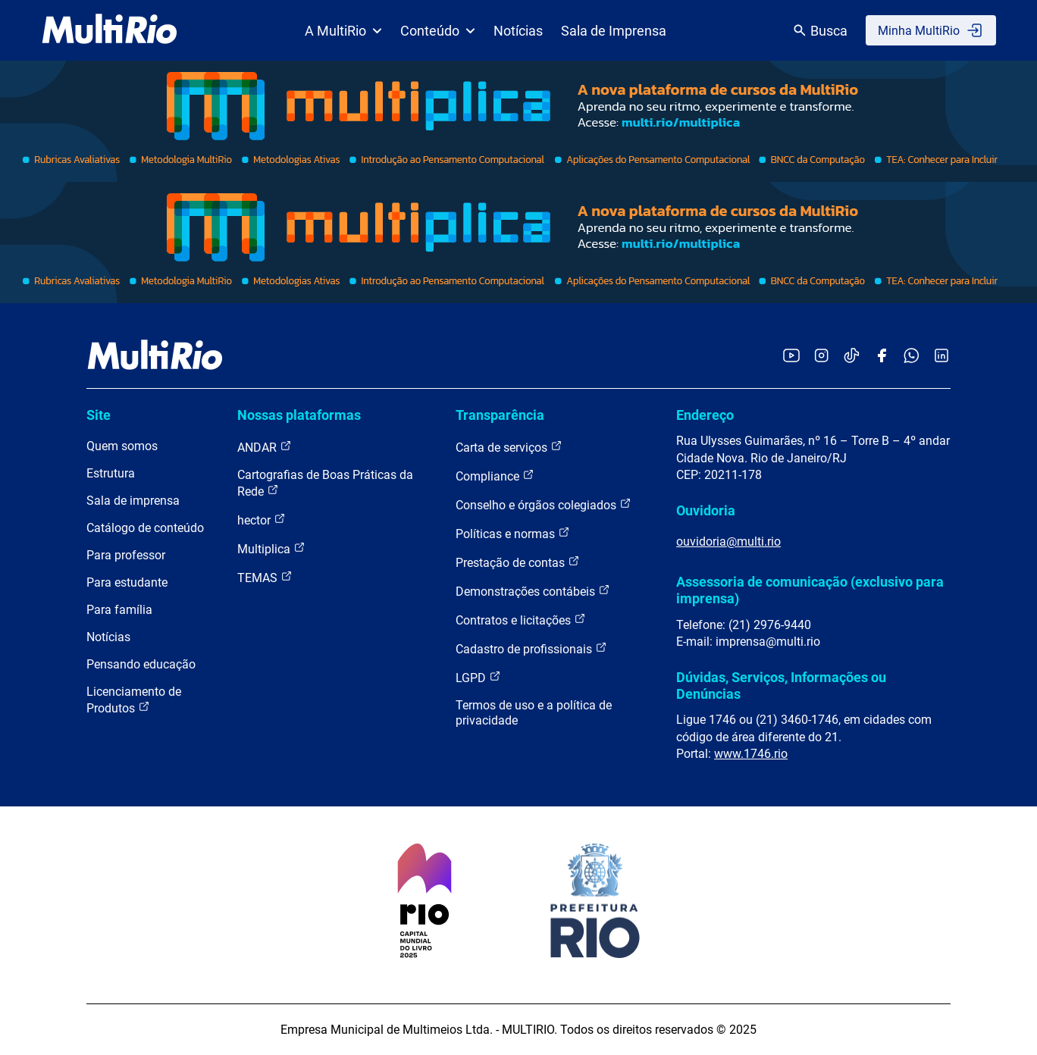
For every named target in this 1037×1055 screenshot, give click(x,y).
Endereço (705, 415)
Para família (119, 610)
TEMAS (265, 577)
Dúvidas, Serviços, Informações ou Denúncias (781, 685)
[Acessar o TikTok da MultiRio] (851, 357)
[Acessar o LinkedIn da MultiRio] (941, 357)
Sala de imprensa (133, 500)
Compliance (495, 476)
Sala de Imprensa (613, 31)
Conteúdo (437, 31)
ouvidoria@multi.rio (728, 541)
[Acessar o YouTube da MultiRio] (791, 357)
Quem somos (122, 446)
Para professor (125, 555)
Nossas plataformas (299, 415)
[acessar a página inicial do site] (109, 30)
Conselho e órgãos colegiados (543, 504)
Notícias (518, 31)
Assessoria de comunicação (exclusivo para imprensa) (810, 590)
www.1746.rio (751, 754)
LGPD (478, 677)
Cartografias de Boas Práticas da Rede (325, 483)
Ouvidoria (705, 510)
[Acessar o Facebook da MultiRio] (882, 357)
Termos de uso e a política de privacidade (534, 713)
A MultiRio (343, 31)
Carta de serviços (509, 447)
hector (261, 520)
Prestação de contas (518, 562)
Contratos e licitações (521, 620)
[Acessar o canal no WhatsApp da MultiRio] (911, 357)
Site (98, 415)
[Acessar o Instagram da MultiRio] (821, 357)
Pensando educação (141, 664)
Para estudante (127, 582)
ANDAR (264, 447)
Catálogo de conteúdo (145, 528)
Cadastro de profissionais (531, 648)
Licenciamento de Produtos (133, 699)
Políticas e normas (513, 533)
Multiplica (271, 548)
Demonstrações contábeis (533, 591)
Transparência (500, 415)
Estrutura (110, 473)
